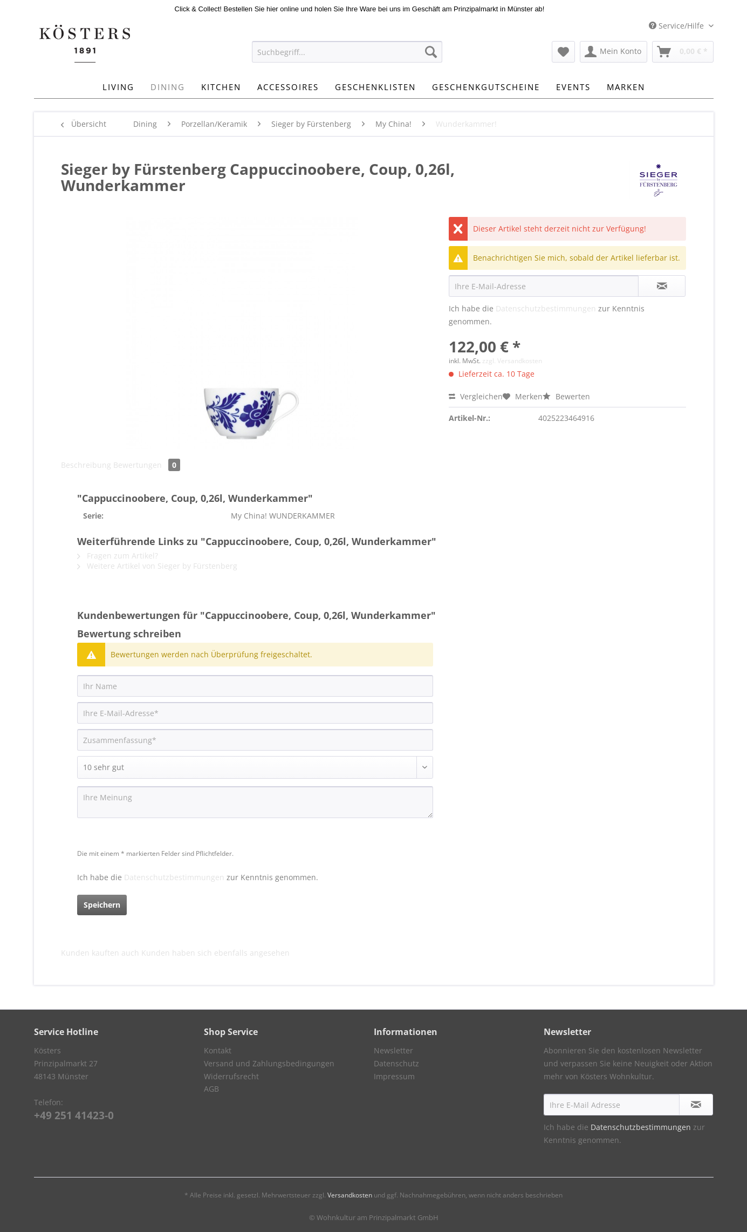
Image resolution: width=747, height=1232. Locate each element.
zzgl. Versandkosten (512, 360)
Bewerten (566, 396)
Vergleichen (476, 396)
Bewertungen (146, 465)
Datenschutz (396, 1063)
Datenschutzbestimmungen (546, 308)
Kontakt (217, 1050)
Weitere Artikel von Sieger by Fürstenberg (157, 566)
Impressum (394, 1076)
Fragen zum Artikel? (117, 555)
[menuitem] (347, 57)
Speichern (102, 905)
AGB (211, 1089)
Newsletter (393, 1050)
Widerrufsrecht (231, 1076)
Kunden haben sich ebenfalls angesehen (215, 953)
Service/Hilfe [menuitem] (677, 26)
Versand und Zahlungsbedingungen (269, 1063)
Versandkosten (349, 1195)
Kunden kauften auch (100, 953)
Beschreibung (86, 465)
